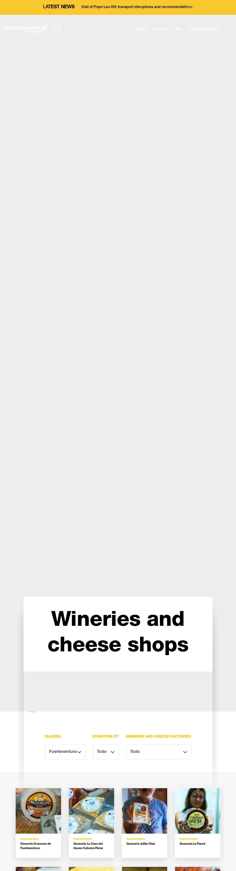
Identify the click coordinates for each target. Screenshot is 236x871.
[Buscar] (84, 28)
